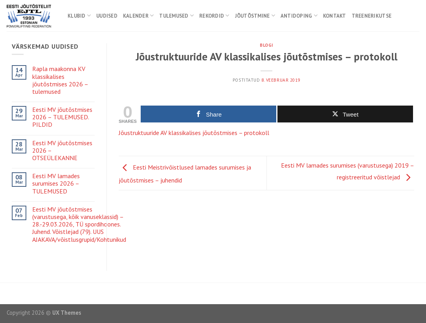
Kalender (138, 15)
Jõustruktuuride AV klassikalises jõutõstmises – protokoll (194, 133)
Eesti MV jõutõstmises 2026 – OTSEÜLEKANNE (62, 150)
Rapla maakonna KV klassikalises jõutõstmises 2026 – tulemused (60, 80)
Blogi (266, 45)
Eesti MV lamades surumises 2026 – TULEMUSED (56, 183)
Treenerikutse (371, 16)
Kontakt (334, 16)
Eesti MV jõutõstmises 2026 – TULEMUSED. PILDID (62, 117)
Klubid (79, 15)
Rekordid (214, 15)
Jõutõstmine (255, 15)
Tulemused (176, 15)
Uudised (107, 16)
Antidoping (299, 15)
